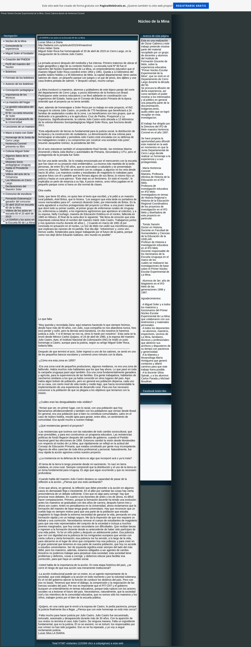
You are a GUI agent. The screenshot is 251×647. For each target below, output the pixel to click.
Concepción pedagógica (19, 90)
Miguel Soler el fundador (20, 53)
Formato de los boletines (20, 77)
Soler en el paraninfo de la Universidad (19, 121)
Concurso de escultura (18, 193)
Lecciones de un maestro (20, 126)
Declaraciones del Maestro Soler (16, 188)
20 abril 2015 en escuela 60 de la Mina (20, 206)
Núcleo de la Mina (16, 41)
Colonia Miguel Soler (17, 151)
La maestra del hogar (18, 102)
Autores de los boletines (19, 83)
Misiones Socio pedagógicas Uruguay (18, 163)
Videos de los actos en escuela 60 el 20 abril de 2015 (20, 213)
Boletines (11, 71)
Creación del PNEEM (18, 59)
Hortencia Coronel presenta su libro (16, 145)
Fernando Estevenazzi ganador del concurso (18, 200)
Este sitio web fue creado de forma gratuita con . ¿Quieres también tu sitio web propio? (125, 6)
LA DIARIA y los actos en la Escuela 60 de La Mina (20, 221)
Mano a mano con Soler (19, 132)
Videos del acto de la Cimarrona (18, 176)
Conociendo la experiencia (14, 47)
